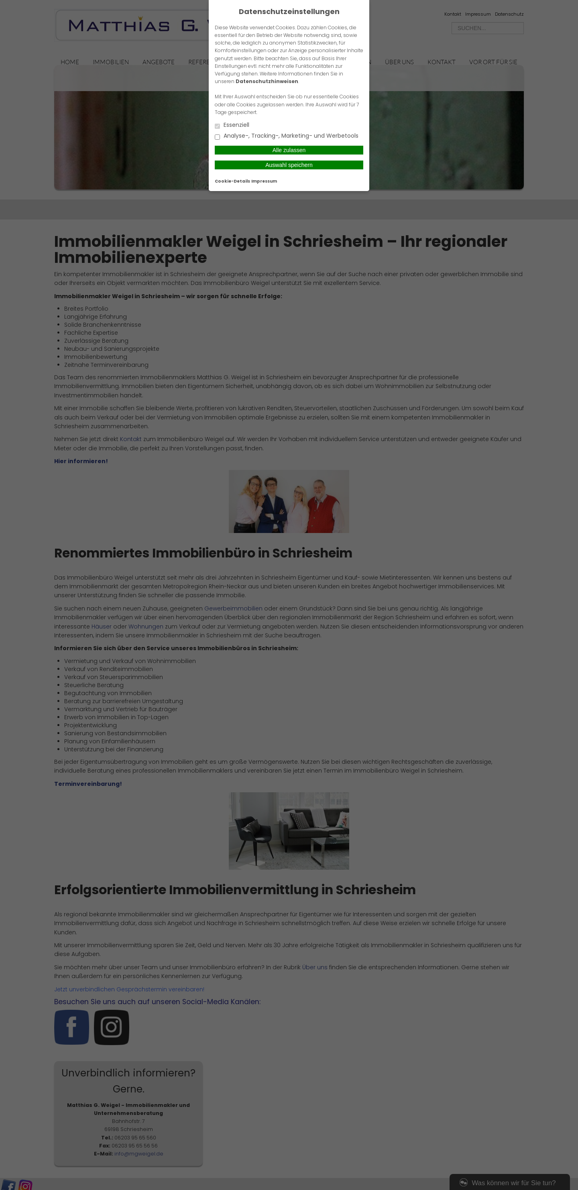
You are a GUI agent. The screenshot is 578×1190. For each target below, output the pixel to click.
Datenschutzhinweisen (267, 81)
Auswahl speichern (289, 165)
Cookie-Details (232, 181)
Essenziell (232, 125)
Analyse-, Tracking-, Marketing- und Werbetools (286, 136)
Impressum (264, 181)
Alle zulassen (289, 150)
